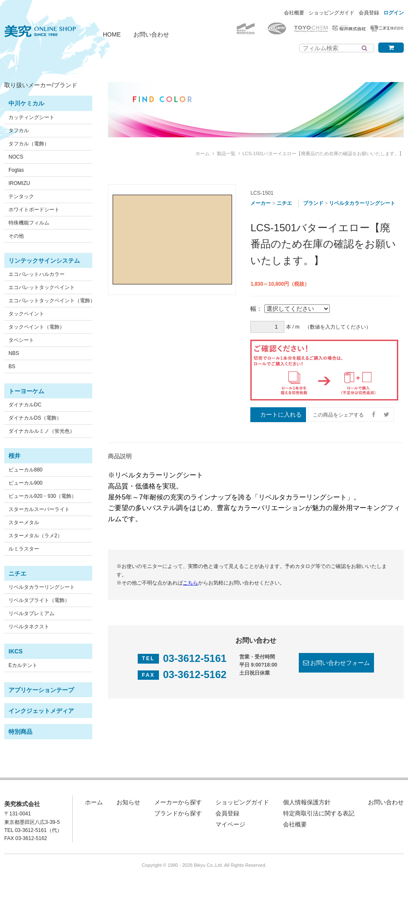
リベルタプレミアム (31, 613)
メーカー (260, 203)
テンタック (21, 196)
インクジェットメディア (41, 710)
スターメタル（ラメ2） (35, 536)
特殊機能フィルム (28, 223)
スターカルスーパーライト (39, 509)
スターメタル (23, 522)
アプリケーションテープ (41, 690)
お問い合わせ (151, 34)
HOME (112, 34)
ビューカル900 (25, 483)
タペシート (21, 340)
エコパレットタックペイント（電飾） (51, 301)
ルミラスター (23, 549)
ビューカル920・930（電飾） (42, 496)
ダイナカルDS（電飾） (35, 418)
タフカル (18, 130)
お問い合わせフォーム (340, 662)
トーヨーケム (26, 391)
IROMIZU (19, 183)
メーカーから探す (178, 802)
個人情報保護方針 (307, 802)
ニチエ (17, 573)
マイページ (230, 824)
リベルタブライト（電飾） (39, 600)
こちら (190, 583)
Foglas (16, 170)
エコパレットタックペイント (41, 287)
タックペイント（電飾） (36, 327)
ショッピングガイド (331, 13)
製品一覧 (226, 153)
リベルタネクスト (28, 627)
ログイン (393, 13)
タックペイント (26, 314)
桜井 (14, 455)
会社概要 (294, 13)
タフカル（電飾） (28, 144)
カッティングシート (31, 117)
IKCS (15, 651)
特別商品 (20, 731)
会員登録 (369, 13)
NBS (13, 353)
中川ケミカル (26, 103)
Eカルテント (22, 665)
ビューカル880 (25, 470)
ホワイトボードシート (34, 210)
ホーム (203, 153)
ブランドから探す (178, 813)
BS (11, 366)
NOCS (15, 157)
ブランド (313, 203)
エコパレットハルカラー (36, 274)
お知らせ (128, 802)
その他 (16, 236)
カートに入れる (281, 414)
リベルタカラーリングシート (41, 587)
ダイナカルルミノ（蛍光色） (41, 431)
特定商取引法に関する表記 (318, 813)
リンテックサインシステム (44, 260)
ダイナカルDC (24, 405)
